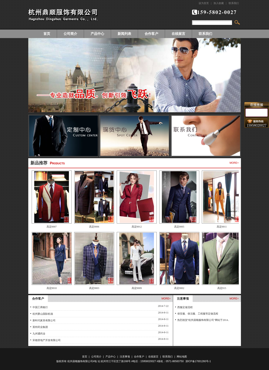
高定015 (221, 288)
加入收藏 (218, 3)
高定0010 (52, 288)
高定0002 (179, 288)
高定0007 (52, 226)
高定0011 (222, 226)
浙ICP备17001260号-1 (198, 361)
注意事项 (125, 356)
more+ (234, 162)
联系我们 (234, 3)
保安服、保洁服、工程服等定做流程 (197, 313)
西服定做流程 (185, 307)
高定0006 (94, 226)
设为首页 (204, 3)
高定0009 (137, 288)
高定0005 (179, 226)
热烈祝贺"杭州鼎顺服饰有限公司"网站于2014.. (203, 320)
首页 (46, 34)
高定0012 (137, 226)
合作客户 (151, 34)
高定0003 (94, 288)
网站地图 (182, 356)
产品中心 (97, 34)
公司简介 (70, 34)
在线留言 (178, 34)
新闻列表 (124, 34)
